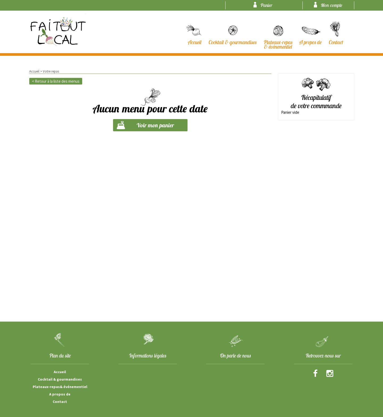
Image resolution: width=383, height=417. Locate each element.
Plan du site (60, 355)
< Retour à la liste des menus (56, 81)
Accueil (34, 71)
